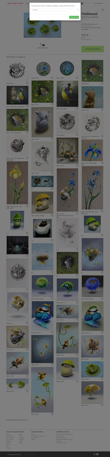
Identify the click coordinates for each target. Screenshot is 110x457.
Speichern (74, 17)
